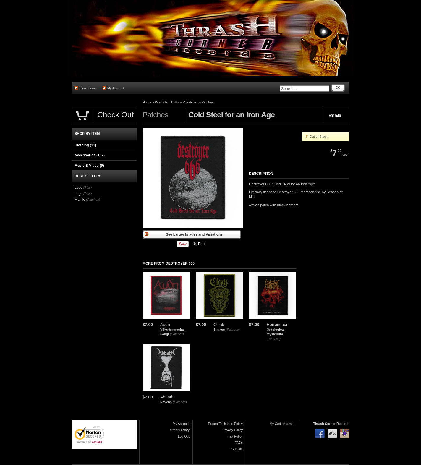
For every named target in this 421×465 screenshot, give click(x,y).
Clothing (85, 145)
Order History (180, 430)
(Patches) (177, 334)
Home (147, 102)
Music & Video (89, 165)
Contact (237, 449)
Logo (78, 187)
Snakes (219, 329)
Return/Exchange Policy (225, 423)
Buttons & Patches (184, 102)
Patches (207, 102)
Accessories (90, 155)
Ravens (166, 402)
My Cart (275, 423)
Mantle (80, 199)
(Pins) (87, 187)
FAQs (238, 442)
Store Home (86, 88)
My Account (113, 88)
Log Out (184, 436)
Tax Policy (235, 436)
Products (161, 102)
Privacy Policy (233, 430)
